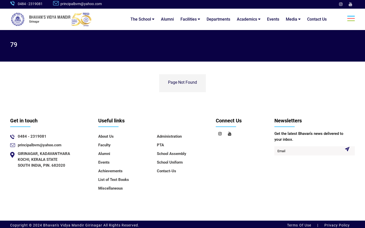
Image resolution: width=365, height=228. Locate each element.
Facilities (190, 19)
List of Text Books (113, 179)
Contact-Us (166, 171)
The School (142, 19)
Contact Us (317, 19)
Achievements (110, 171)
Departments (218, 19)
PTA (160, 145)
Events (273, 19)
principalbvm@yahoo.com (81, 4)
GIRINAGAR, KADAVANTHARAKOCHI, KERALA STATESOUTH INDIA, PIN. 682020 (44, 159)
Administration (169, 136)
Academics (248, 19)
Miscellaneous (110, 188)
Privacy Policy (336, 225)
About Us (106, 136)
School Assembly (171, 153)
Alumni (167, 19)
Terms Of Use (299, 225)
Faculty (104, 145)
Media (293, 19)
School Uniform (170, 162)
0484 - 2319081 (30, 4)
